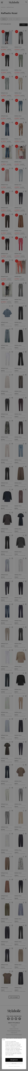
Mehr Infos (14, 1063)
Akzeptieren (14, 1060)
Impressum (10, 1066)
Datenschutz (17, 1066)
